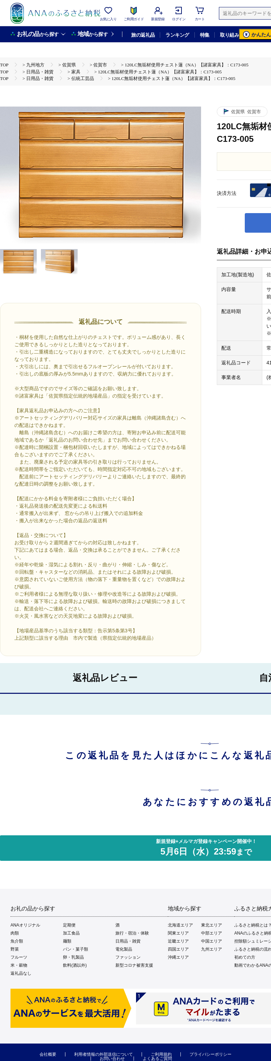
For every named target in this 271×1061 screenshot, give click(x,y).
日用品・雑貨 (128, 941)
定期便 (69, 925)
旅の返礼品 (143, 35)
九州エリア (211, 949)
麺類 (67, 941)
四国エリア (178, 949)
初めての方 (244, 957)
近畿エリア (178, 941)
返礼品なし (20, 973)
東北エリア (211, 925)
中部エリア (211, 933)
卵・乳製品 (73, 957)
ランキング (177, 35)
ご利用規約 (161, 1054)
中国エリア (211, 941)
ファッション (128, 957)
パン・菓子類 (75, 949)
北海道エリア (180, 925)
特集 (204, 35)
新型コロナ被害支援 (134, 965)
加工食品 (71, 933)
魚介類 (16, 941)
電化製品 (123, 949)
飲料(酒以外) (75, 965)
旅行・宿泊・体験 (132, 933)
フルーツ (18, 957)
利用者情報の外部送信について (103, 1054)
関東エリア (178, 933)
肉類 (14, 933)
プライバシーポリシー (210, 1054)
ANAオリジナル (25, 925)
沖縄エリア (178, 957)
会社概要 (48, 1054)
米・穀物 (18, 965)
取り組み (229, 35)
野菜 (14, 949)
